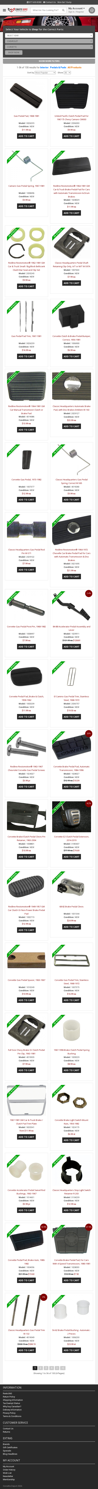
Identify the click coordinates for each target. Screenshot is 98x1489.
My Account (8, 1466)
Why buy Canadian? (12, 1406)
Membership (9, 1479)
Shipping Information (13, 1400)
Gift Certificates (10, 1447)
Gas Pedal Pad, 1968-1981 (26, 115)
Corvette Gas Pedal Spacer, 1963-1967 (26, 980)
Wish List (7, 1473)
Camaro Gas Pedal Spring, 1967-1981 (26, 185)
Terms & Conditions (12, 1416)
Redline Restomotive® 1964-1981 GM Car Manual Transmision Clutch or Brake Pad (26, 410)
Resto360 (7, 1393)
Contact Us (49, 2)
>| (63, 1367)
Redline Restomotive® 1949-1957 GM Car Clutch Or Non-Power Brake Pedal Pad (26, 910)
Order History (9, 1470)
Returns (6, 1432)
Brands (6, 1444)
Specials (7, 1450)
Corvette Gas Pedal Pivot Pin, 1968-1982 (26, 626)
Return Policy (9, 1397)
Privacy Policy (9, 1413)
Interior (44, 67)
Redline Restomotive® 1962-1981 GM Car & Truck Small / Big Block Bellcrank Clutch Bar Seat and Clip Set (26, 266)
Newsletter (8, 1476)
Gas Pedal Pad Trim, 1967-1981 (26, 336)
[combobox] (49, 35)
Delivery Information (12, 1410)
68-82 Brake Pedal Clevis (71, 906)
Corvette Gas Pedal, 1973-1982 (26, 479)
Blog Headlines (10, 1454)
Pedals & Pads (58, 67)
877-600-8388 (34, 2)
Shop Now (13, 52)
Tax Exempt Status (11, 1403)
